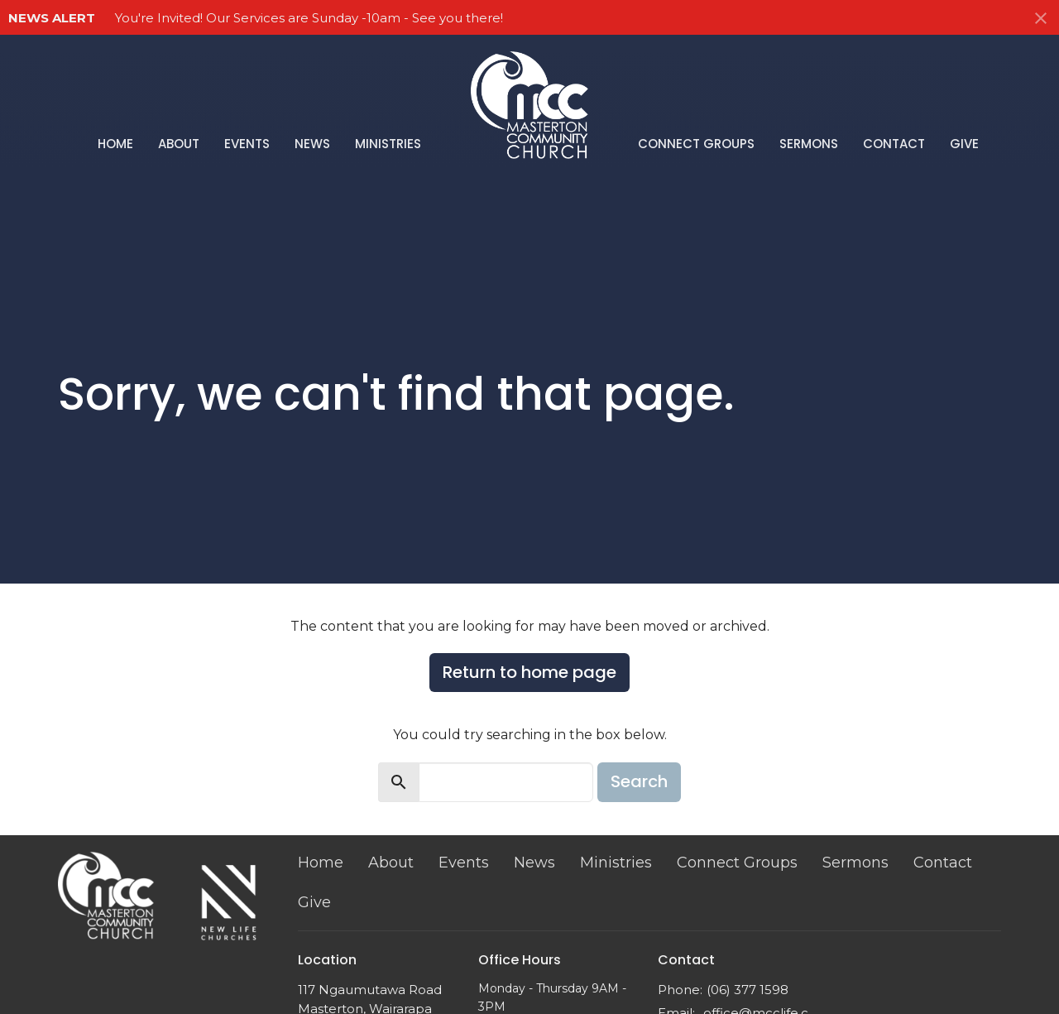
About (178, 143)
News (312, 143)
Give (964, 143)
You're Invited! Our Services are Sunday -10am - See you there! (309, 18)
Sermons (808, 143)
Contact (894, 143)
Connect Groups (696, 143)
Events (247, 143)
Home (115, 143)
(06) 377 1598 (747, 989)
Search (639, 781)
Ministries (388, 143)
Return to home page (529, 672)
